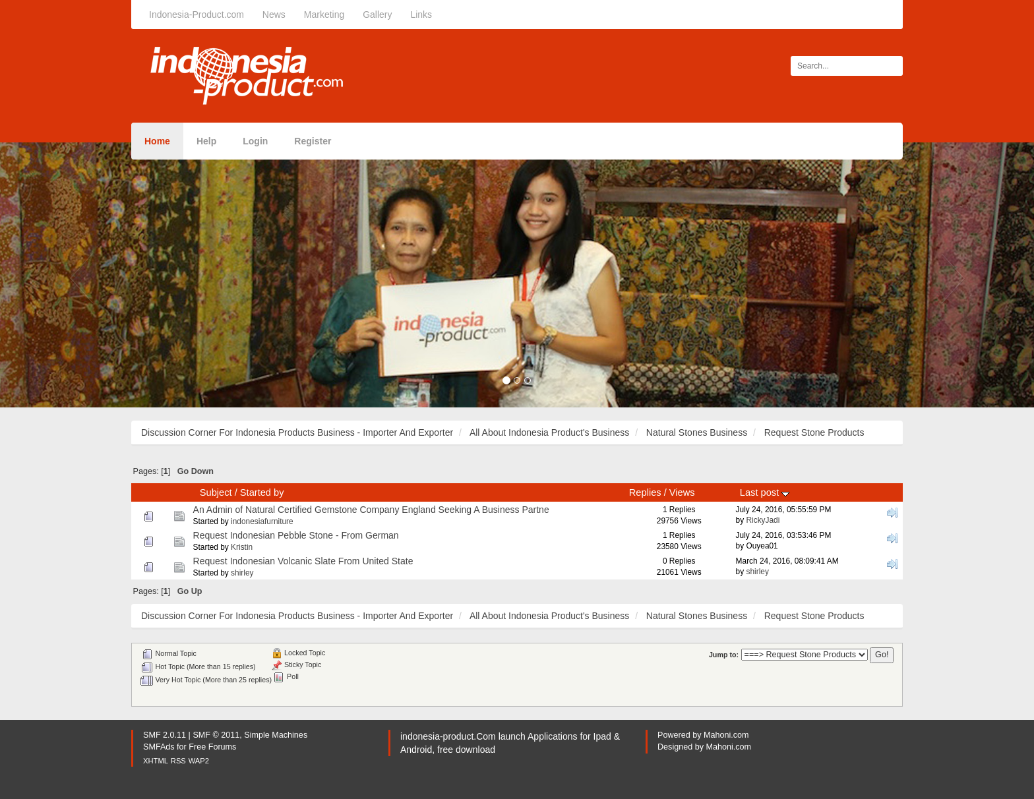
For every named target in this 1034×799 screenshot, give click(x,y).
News (274, 14)
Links (421, 14)
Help (206, 141)
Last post (764, 492)
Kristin (242, 547)
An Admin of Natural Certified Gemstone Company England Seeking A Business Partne (371, 509)
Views (682, 492)
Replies (645, 492)
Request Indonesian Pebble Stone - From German (296, 535)
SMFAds (159, 747)
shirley (242, 572)
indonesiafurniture (262, 521)
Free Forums (212, 747)
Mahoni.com (726, 735)
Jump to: (724, 655)
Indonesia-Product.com (196, 14)
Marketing (324, 14)
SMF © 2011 (216, 735)
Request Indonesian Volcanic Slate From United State (303, 561)
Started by (262, 492)
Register (312, 141)
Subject (216, 492)
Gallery (377, 14)
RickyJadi (762, 520)
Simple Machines (275, 735)
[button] (77, 274)
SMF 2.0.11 (164, 735)
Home (157, 141)
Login (255, 141)
